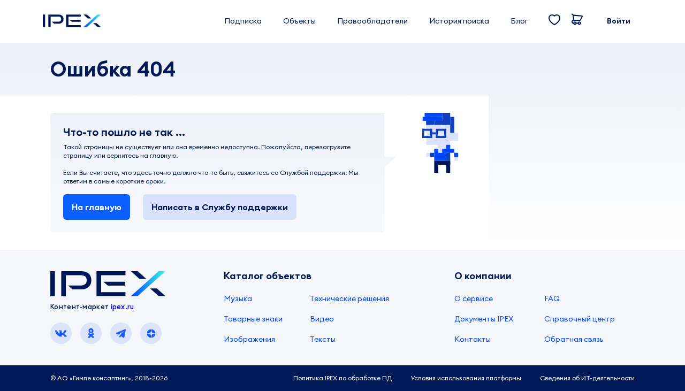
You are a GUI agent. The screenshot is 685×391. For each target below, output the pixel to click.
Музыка (238, 298)
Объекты (299, 21)
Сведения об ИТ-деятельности (587, 378)
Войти (618, 21)
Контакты (472, 339)
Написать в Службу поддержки (219, 207)
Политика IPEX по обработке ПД (342, 378)
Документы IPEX (483, 319)
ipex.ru (122, 306)
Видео (322, 319)
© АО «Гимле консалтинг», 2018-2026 (109, 378)
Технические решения (349, 298)
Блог (519, 21)
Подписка (243, 21)
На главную (96, 207)
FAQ (552, 298)
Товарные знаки (253, 319)
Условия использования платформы (465, 378)
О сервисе (473, 298)
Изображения (249, 339)
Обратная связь (574, 339)
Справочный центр (579, 319)
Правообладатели (372, 21)
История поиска (459, 21)
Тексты (323, 339)
